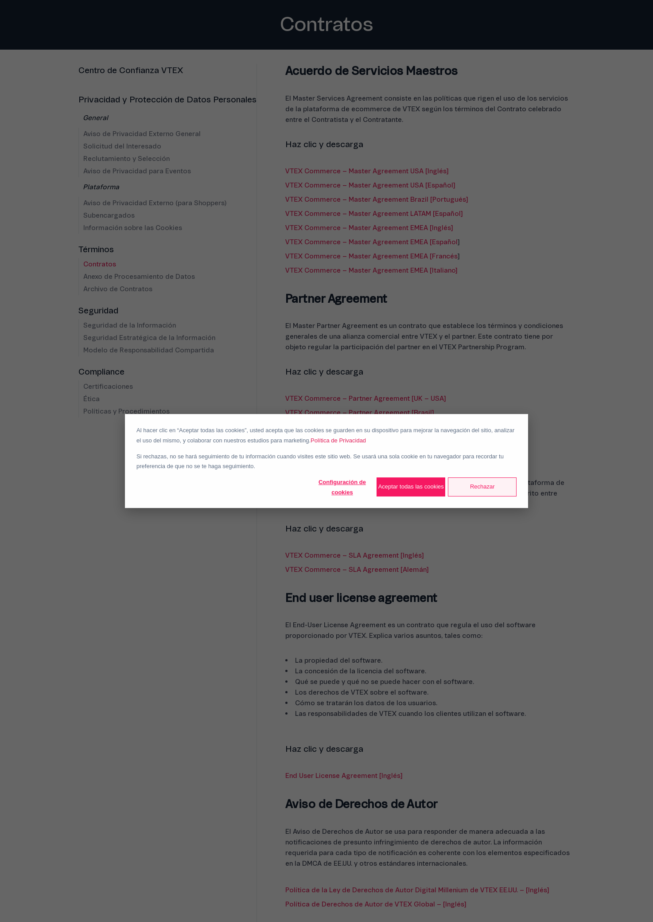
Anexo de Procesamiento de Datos (139, 276)
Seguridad (98, 310)
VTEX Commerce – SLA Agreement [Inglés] (354, 555)
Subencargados (109, 215)
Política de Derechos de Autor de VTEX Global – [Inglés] (375, 904)
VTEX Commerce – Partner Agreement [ (349, 426)
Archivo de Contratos (117, 289)
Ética (91, 399)
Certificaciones (108, 386)
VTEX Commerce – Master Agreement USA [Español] (370, 185)
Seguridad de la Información (129, 325)
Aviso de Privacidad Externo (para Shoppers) (154, 203)
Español (445, 242)
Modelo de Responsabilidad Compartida (148, 350)
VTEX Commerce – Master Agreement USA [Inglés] (366, 171)
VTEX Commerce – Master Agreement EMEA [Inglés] (369, 227)
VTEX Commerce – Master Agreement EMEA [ (358, 242)
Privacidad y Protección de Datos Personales (167, 99)
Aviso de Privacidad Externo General (142, 133)
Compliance (101, 372)
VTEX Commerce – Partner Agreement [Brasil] (359, 412)
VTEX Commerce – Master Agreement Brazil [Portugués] (376, 199)
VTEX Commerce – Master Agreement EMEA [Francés (371, 256)
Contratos (99, 264)
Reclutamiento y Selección (126, 158)
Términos (96, 249)
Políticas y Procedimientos (126, 411)
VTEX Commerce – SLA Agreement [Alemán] (356, 569)
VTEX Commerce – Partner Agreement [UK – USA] (365, 398)
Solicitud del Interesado (122, 146)
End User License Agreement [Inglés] (343, 775)
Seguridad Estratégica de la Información (149, 337)
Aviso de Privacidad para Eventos (137, 171)
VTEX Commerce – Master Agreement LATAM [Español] (374, 213)
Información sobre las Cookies (132, 227)
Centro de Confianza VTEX (130, 70)
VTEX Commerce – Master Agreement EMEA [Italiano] (371, 270)
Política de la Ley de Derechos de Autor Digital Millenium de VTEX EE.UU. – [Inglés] (417, 890)
